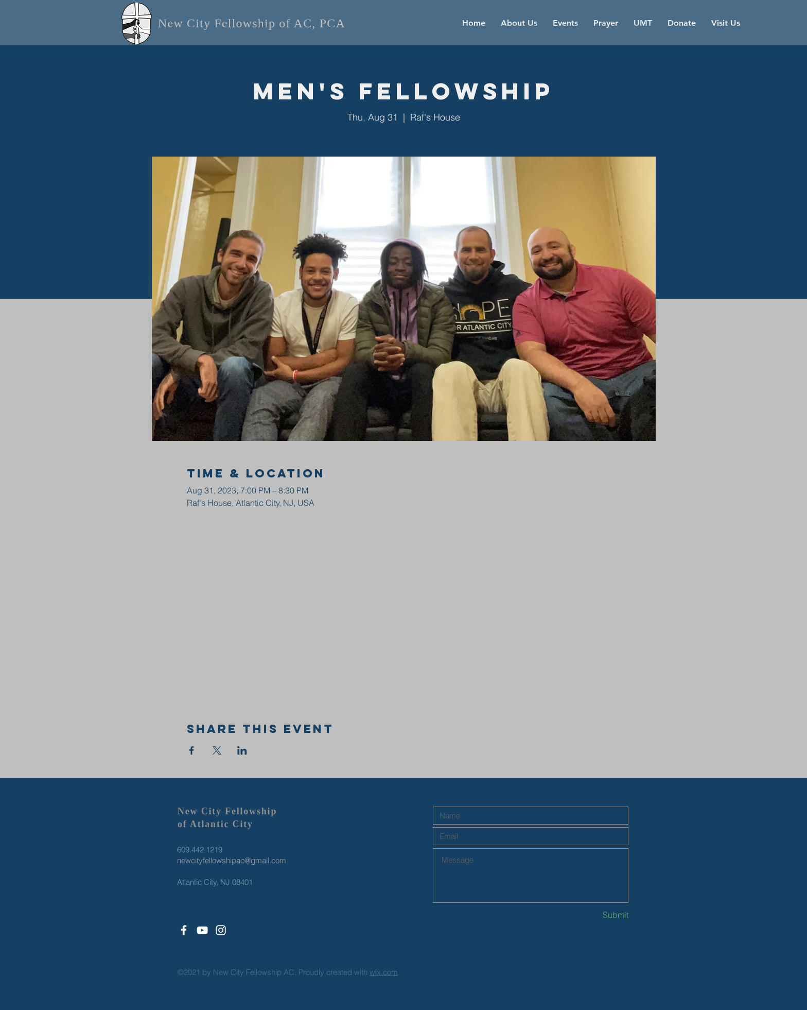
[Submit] (591, 915)
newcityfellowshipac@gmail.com (231, 860)
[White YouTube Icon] (202, 930)
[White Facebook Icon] (183, 930)
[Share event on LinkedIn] (242, 750)
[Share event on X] (217, 750)
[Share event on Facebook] (192, 750)
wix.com (384, 972)
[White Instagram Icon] (220, 930)
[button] (519, 23)
